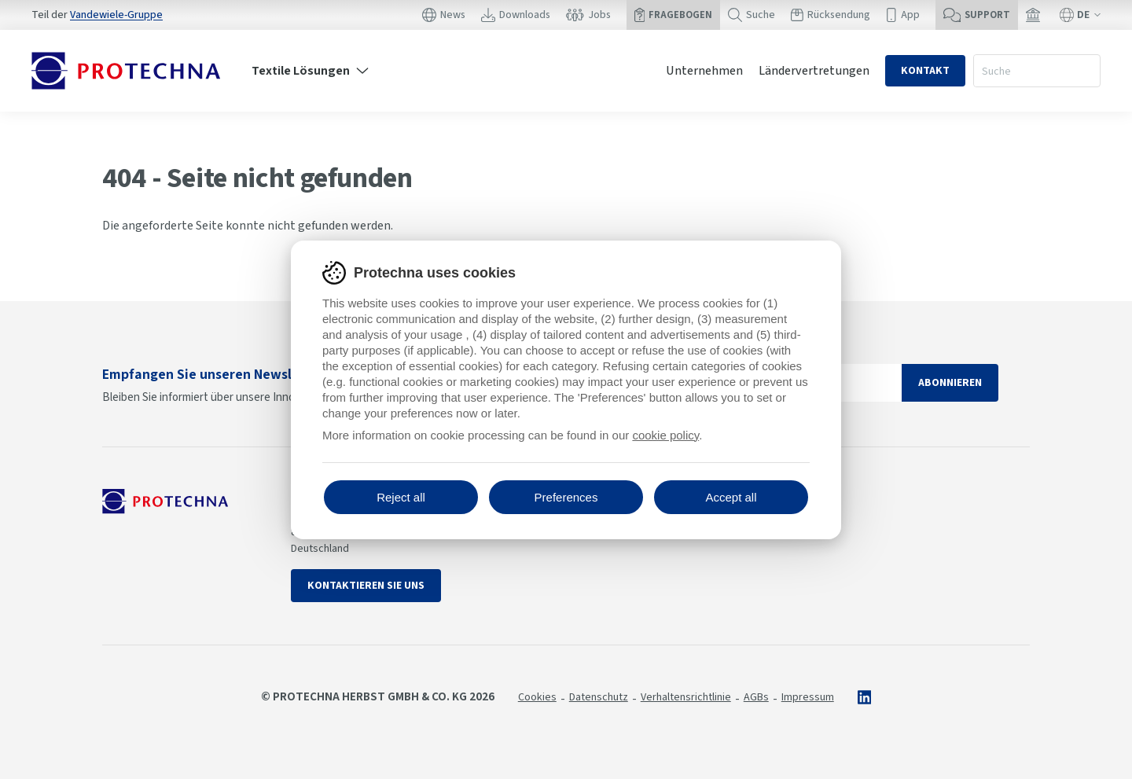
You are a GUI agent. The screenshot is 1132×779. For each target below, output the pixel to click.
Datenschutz (598, 697)
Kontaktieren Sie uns (365, 585)
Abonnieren (950, 383)
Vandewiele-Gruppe (116, 14)
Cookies (537, 697)
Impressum (807, 697)
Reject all (401, 497)
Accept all (730, 497)
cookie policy (665, 435)
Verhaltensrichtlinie (686, 697)
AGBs (756, 697)
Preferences (566, 497)
